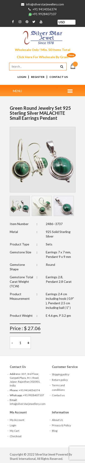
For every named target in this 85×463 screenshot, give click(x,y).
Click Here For (42, 57)
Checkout (16, 436)
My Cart (14, 430)
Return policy (60, 379)
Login (21, 77)
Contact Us (58, 77)
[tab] (20, 206)
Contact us (58, 395)
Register (37, 77)
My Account (17, 420)
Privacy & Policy (61, 425)
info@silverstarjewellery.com (45, 4)
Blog (54, 430)
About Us (57, 420)
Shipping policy (60, 374)
